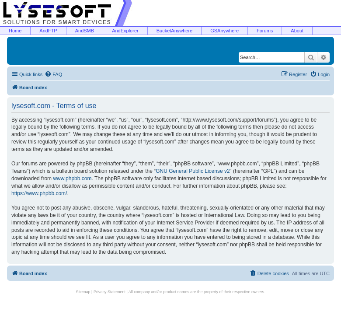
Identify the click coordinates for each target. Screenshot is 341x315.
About (297, 30)
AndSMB (84, 30)
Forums (265, 30)
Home (15, 30)
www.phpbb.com (72, 178)
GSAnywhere (224, 30)
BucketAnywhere (175, 30)
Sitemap (83, 292)
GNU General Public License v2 (193, 171)
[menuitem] (53, 74)
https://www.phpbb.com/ (39, 193)
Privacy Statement (109, 292)
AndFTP (48, 30)
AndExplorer (125, 30)
